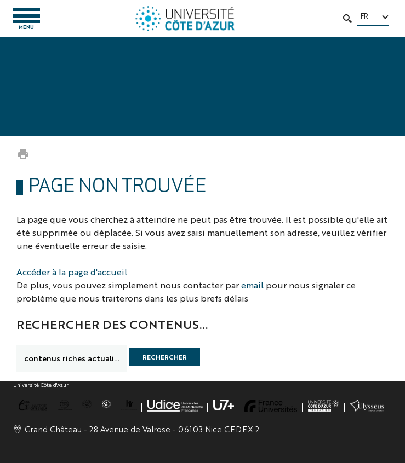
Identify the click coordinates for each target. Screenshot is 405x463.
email (252, 285)
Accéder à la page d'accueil (71, 271)
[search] (71, 358)
